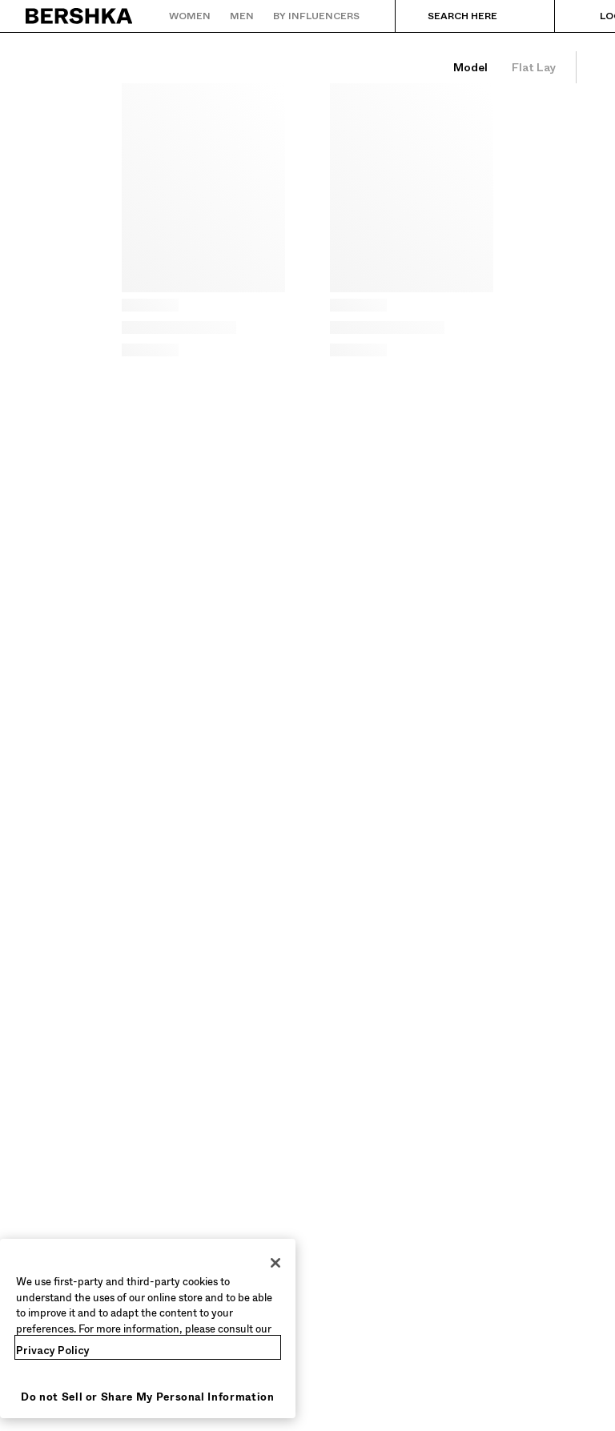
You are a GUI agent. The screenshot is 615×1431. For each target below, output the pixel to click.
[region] (147, 1328)
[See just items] (534, 67)
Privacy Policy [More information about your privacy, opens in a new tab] (53, 1350)
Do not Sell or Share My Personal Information (148, 1397)
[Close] (275, 1262)
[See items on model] (470, 67)
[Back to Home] (80, 16)
